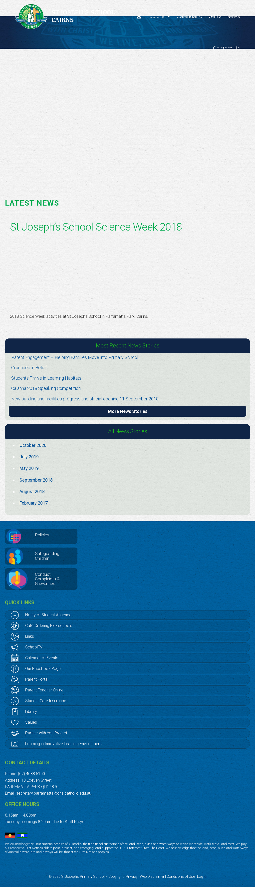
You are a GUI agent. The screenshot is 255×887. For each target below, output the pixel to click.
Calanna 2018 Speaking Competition (46, 388)
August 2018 (32, 491)
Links (29, 636)
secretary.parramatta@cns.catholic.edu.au (53, 793)
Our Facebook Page (43, 668)
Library (31, 711)
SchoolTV (33, 647)
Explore (159, 16)
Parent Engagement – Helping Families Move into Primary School (74, 357)
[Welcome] (139, 16)
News (233, 16)
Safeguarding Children (47, 556)
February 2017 (33, 503)
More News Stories (127, 411)
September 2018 (36, 480)
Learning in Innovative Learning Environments (64, 743)
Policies (42, 534)
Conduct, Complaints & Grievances (47, 579)
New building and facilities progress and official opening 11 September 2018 (85, 398)
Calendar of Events (199, 16)
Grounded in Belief (29, 367)
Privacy (132, 877)
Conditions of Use (181, 877)
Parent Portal (36, 679)
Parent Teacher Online (44, 690)
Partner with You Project (46, 733)
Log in (202, 877)
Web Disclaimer (152, 877)
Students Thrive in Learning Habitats (46, 378)
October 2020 (32, 445)
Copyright (116, 877)
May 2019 (29, 468)
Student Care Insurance (45, 700)
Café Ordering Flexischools (48, 625)
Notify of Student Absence (48, 614)
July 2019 (29, 456)
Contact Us (226, 48)
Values (31, 722)
